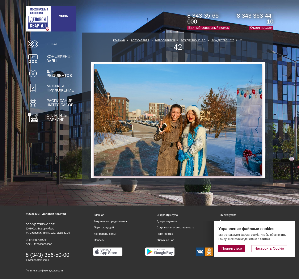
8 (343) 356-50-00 (47, 255)
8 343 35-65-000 (204, 18)
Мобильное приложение (60, 88)
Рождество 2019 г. (193, 40)
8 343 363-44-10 (255, 18)
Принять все (238, 249)
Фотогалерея (140, 40)
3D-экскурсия (228, 214)
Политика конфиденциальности (44, 270)
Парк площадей (104, 227)
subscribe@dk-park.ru (38, 260)
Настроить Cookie (273, 249)
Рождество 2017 (222, 40)
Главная (119, 40)
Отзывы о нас (165, 240)
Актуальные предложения (110, 221)
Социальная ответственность (175, 227)
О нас (53, 44)
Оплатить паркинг (57, 117)
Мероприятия (165, 40)
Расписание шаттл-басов (60, 103)
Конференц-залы (59, 59)
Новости (99, 240)
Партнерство (165, 233)
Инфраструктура (167, 214)
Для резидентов (59, 73)
